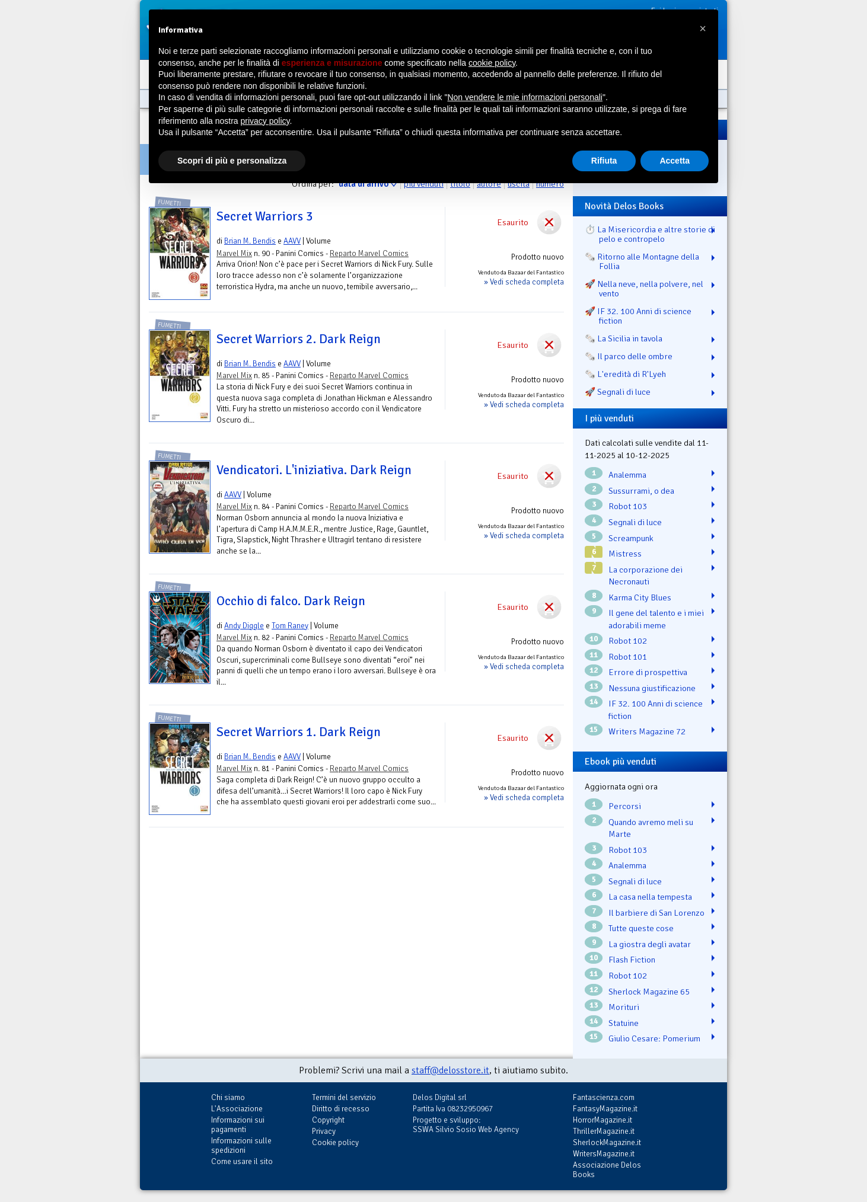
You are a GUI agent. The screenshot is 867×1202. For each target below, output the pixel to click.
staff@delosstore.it (450, 1070)
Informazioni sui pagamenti (237, 1124)
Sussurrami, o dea (641, 490)
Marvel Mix (234, 253)
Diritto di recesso (340, 1109)
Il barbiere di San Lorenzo (656, 912)
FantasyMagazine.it (605, 1109)
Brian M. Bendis (250, 241)
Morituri (623, 1007)
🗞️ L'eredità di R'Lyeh (625, 374)
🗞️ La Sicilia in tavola (623, 338)
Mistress (625, 553)
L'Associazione (237, 1109)
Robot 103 (627, 506)
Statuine (623, 1023)
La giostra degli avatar (649, 944)
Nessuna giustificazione (652, 688)
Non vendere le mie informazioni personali (524, 97)
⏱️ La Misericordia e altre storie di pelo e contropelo (650, 234)
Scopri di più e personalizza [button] (231, 160)
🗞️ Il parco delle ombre (628, 356)
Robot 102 (627, 640)
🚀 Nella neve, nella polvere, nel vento (644, 288)
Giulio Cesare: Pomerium (654, 1038)
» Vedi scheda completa (524, 282)
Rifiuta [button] (604, 160)
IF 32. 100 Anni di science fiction (655, 709)
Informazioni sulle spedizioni (241, 1145)
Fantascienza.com (604, 1097)
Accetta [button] (674, 160)
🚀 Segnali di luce (618, 392)
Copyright (328, 1120)
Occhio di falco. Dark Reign (290, 601)
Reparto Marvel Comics (369, 253)
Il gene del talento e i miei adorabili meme (656, 619)
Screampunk (631, 538)
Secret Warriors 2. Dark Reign (298, 339)
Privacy (324, 1131)
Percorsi (624, 806)
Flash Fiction (631, 959)
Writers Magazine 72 (647, 731)
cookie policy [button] (491, 63)
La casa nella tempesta (650, 896)
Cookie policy (335, 1142)
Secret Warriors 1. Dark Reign (298, 732)
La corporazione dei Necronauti (645, 575)
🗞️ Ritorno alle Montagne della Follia (642, 261)
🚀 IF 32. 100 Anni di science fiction (638, 315)
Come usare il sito (242, 1161)
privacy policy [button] (265, 121)
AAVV (292, 241)
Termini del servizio (344, 1097)
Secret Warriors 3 (264, 216)
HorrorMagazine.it (602, 1120)
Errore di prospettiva (647, 672)
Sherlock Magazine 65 (649, 991)
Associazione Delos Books (607, 1169)
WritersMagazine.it (604, 1154)
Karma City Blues (639, 597)
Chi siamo (228, 1097)
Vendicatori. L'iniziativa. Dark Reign (314, 470)
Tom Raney (290, 626)
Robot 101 (627, 656)
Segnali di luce (635, 522)
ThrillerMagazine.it (604, 1131)
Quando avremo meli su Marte (650, 828)
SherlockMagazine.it (607, 1142)
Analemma (627, 474)
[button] (702, 28)
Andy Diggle (244, 626)
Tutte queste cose (641, 928)
